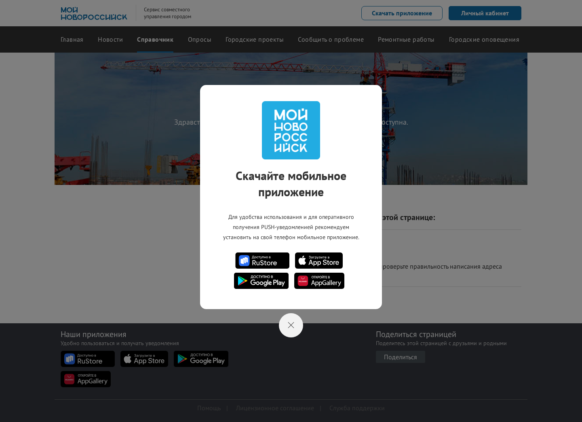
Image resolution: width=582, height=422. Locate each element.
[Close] (291, 325)
